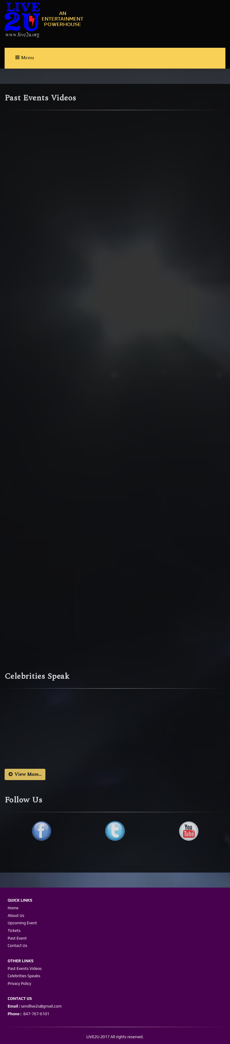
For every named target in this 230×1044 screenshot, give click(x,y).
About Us (16, 915)
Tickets (14, 930)
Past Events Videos (25, 968)
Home (13, 908)
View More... (25, 774)
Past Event (17, 938)
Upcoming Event (22, 923)
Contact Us (17, 945)
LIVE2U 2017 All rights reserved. (115, 1037)
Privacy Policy (19, 983)
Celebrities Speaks (24, 976)
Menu (24, 57)
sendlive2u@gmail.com (41, 1006)
